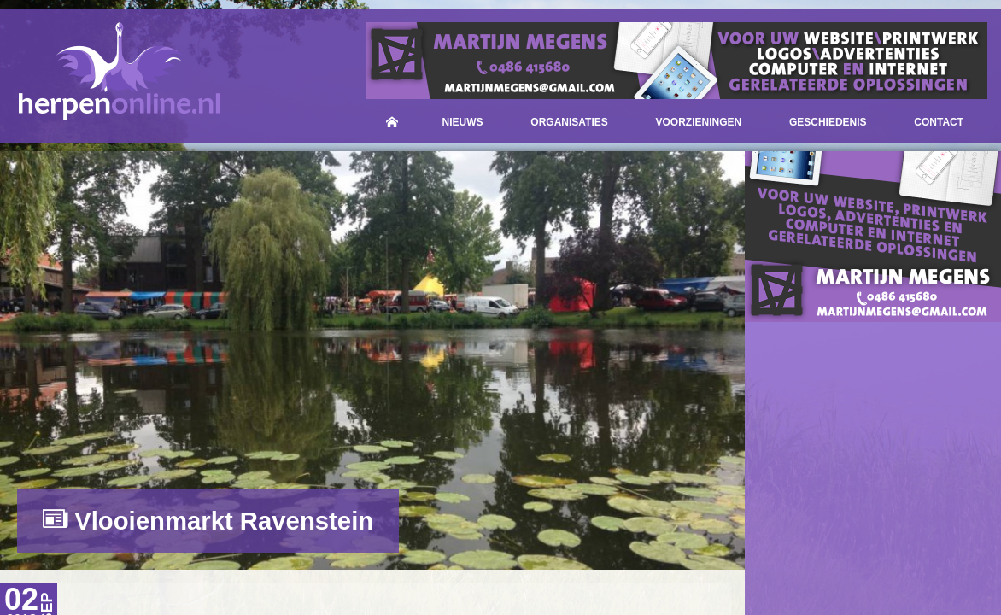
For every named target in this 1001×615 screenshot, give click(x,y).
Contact (938, 122)
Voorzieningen (699, 122)
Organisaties (568, 122)
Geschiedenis (828, 122)
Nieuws (462, 122)
